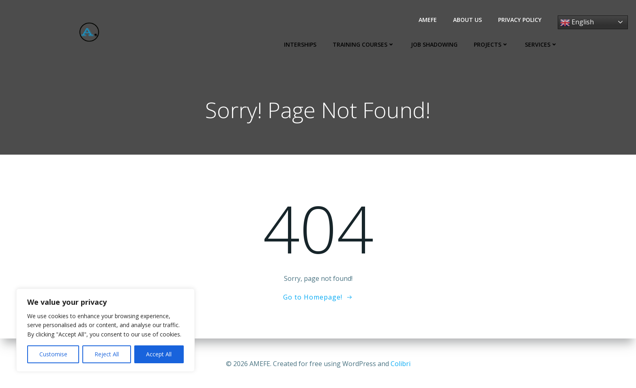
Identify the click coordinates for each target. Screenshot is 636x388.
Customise (53, 354)
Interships (302, 44)
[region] (105, 330)
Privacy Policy (522, 20)
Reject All (107, 354)
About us (469, 20)
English (579, 22)
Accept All (159, 354)
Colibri (400, 363)
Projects (493, 44)
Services (543, 44)
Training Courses (366, 44)
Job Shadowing (436, 44)
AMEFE (430, 20)
